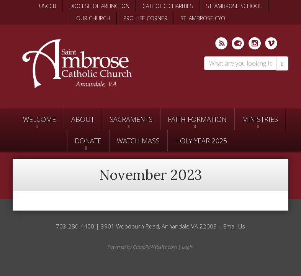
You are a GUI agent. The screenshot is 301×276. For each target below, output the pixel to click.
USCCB (47, 6)
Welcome (39, 119)
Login (187, 246)
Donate (88, 140)
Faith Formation (197, 119)
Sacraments (131, 119)
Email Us (234, 226)
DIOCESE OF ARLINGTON (99, 6)
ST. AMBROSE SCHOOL (234, 6)
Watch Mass (138, 140)
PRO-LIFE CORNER (145, 18)
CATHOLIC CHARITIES (167, 6)
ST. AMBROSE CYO (202, 18)
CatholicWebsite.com (155, 246)
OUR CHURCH (93, 18)
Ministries (260, 119)
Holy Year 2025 (201, 140)
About (82, 119)
